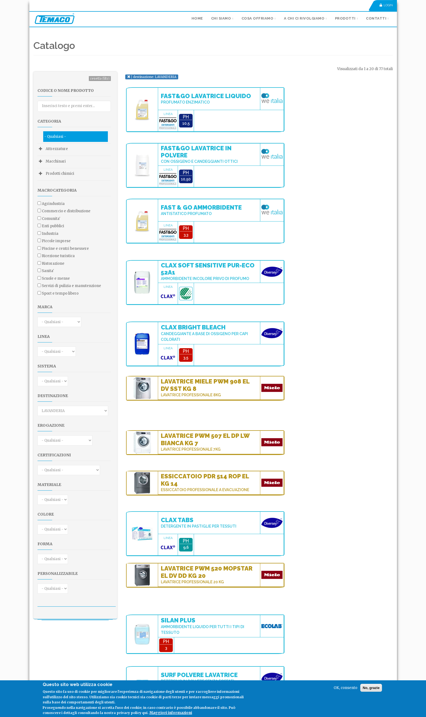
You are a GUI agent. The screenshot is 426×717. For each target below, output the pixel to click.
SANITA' (48, 271)
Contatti (376, 18)
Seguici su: (49, 671)
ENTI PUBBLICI (53, 226)
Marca (44, 306)
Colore (45, 514)
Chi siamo (221, 18)
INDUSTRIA (50, 233)
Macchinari (56, 161)
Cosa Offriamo (258, 18)
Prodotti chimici (60, 173)
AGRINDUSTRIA (53, 203)
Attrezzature (57, 148)
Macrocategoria (57, 190)
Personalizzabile (57, 573)
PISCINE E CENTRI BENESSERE (65, 248)
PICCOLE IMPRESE (56, 241)
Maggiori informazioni (170, 712)
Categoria (49, 121)
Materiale (49, 484)
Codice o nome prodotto (65, 90)
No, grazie (371, 688)
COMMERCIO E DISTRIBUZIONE (66, 211)
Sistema (46, 366)
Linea (43, 336)
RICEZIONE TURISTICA (58, 256)
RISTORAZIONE (53, 263)
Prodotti (345, 18)
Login (386, 5)
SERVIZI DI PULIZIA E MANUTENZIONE (71, 285)
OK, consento (345, 687)
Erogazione (50, 425)
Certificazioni (54, 455)
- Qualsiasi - (55, 136)
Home (197, 18)
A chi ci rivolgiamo (304, 18)
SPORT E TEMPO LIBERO (60, 293)
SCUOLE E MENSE (56, 278)
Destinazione (52, 395)
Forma (44, 543)
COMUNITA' (51, 218)
